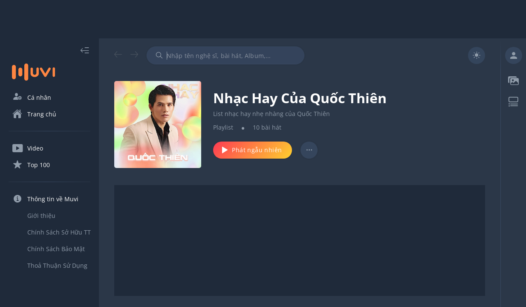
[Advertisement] (263, 19)
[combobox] (225, 55)
